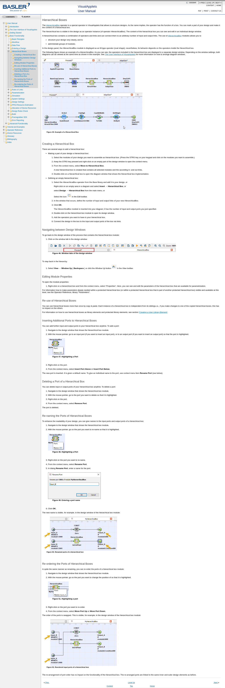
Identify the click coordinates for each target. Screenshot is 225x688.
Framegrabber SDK (19, 117)
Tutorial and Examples (16, 127)
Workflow (15, 42)
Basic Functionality (17, 36)
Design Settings (18, 102)
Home (218, 5)
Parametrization (18, 93)
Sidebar (192, 2)
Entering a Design (19, 48)
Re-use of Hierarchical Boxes (25, 66)
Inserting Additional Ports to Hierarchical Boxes (25, 70)
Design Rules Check (20, 111)
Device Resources (14, 133)
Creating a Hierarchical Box (25, 55)
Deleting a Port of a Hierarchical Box (21, 75)
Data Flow (16, 45)
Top (131, 686)
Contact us (216, 11)
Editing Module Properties (24, 63)
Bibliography (12, 139)
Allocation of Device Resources (24, 108)
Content (210, 5)
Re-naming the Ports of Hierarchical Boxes (23, 80)
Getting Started (15, 33)
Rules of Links (17, 90)
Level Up (210, 3)
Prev (203, 3)
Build (14, 114)
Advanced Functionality (19, 124)
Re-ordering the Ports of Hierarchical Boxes (23, 85)
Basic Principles (18, 39)
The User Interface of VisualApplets (23, 30)
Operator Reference (15, 130)
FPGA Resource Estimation (22, 105)
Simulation (16, 96)
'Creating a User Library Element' (153, 312)
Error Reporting (18, 120)
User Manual (12, 23)
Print (206, 11)
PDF (199, 11)
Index (9, 142)
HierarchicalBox (53, 25)
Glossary (10, 136)
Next (218, 3)
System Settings (18, 99)
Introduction (14, 27)
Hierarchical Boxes (19, 51)
